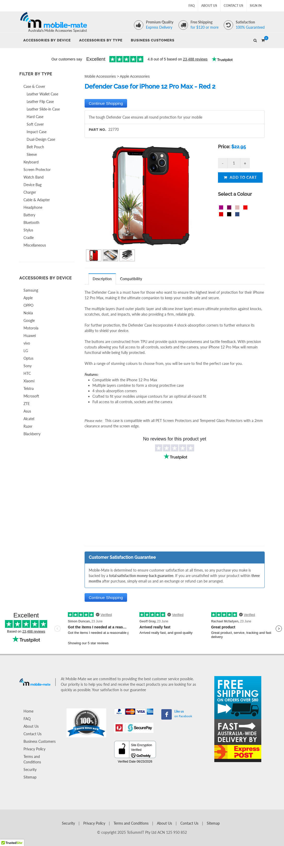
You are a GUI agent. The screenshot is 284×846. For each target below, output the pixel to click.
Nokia (28, 313)
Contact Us (233, 6)
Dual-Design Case (41, 139)
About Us (209, 6)
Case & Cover (34, 86)
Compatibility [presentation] (131, 279)
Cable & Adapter (36, 200)
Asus (27, 411)
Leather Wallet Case (42, 94)
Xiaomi (28, 381)
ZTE (26, 403)
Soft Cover (35, 124)
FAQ (191, 6)
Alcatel (28, 418)
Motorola (30, 328)
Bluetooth (31, 222)
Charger (29, 192)
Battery (29, 215)
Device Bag (32, 184)
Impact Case (36, 132)
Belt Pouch (35, 147)
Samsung (30, 290)
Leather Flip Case (40, 101)
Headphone (32, 207)
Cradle (28, 237)
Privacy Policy (34, 749)
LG (25, 350)
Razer (27, 426)
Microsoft (31, 396)
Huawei (29, 335)
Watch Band (33, 177)
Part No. (97, 130)
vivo (26, 343)
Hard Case (35, 116)
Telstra (28, 388)
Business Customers (39, 741)
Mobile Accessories (100, 76)
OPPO (28, 305)
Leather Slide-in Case (43, 109)
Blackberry (31, 434)
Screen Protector (37, 169)
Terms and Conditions (32, 759)
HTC (27, 373)
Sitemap (30, 777)
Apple (28, 298)
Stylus (28, 230)
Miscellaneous (34, 245)
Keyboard (31, 162)
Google (29, 320)
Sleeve (32, 154)
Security (30, 769)
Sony (27, 366)
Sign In (256, 6)
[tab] (102, 278)
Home (28, 711)
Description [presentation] (102, 279)
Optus (28, 358)
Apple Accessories (135, 76)
